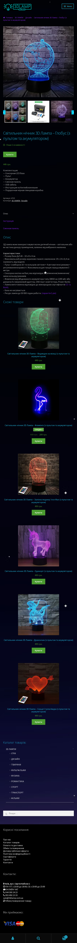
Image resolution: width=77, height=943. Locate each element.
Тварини (16, 764)
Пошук (38, 938)
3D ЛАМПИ (19, 17)
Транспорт (17, 792)
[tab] (38, 213)
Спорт (14, 787)
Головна (9, 17)
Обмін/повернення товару (18, 900)
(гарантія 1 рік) (49, 293)
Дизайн (28, 17)
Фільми (15, 798)
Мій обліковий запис (13, 938)
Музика (15, 775)
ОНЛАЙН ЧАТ (11, 889)
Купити (9, 154)
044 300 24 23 (11, 892)
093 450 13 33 (11, 895)
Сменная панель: (11, 228)
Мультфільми (18, 770)
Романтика (17, 781)
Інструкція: (8, 221)
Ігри (13, 753)
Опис (5, 213)
